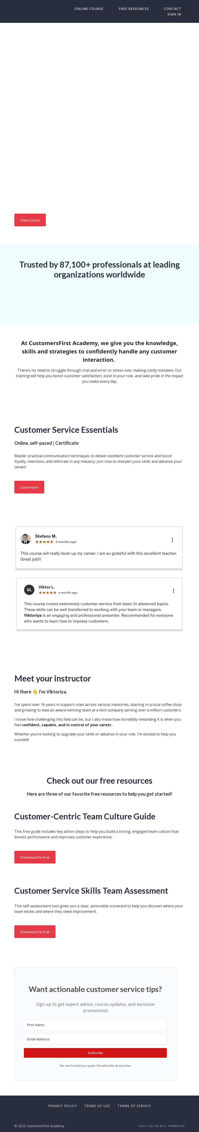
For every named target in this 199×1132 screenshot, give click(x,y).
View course (30, 220)
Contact (176, 9)
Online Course (106, 9)
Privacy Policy (62, 1106)
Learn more (29, 487)
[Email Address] (95, 1039)
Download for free (35, 857)
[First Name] (95, 1024)
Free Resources (144, 9)
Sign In (178, 14)
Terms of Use (97, 1106)
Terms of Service (134, 1106)
